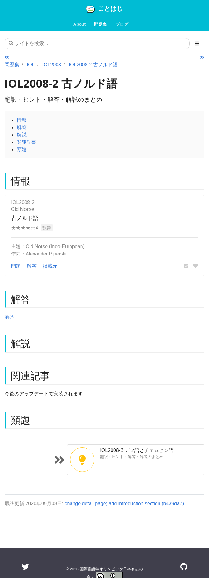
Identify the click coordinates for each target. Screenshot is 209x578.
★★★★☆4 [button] (24, 227)
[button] (186, 266)
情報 (22, 119)
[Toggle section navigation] (197, 43)
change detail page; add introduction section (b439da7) (124, 503)
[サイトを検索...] (97, 43)
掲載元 (50, 265)
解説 (22, 134)
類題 (22, 149)
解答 (22, 127)
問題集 (12, 64)
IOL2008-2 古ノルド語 (93, 64)
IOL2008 (51, 64)
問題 (16, 265)
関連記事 (26, 142)
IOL (31, 64)
